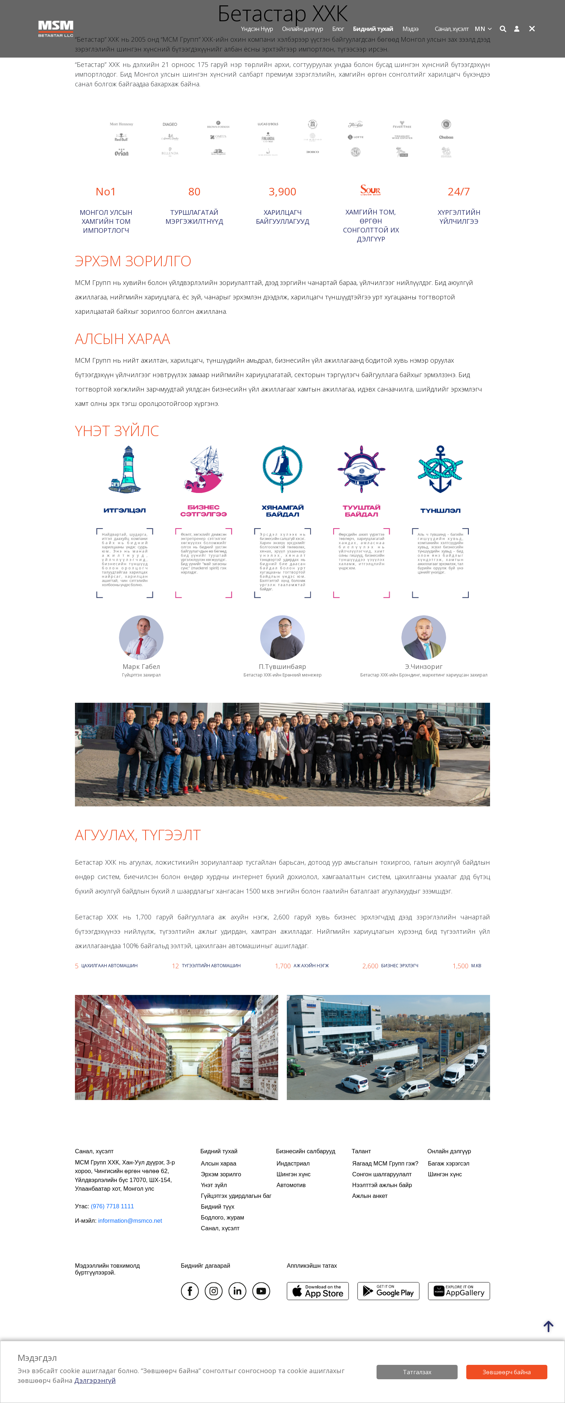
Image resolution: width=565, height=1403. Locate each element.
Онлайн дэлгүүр (302, 29)
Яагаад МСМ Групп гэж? (385, 1163)
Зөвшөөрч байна (507, 1372)
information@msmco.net (130, 1220)
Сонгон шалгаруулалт (382, 1174)
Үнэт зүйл (214, 1185)
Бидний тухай (373, 29)
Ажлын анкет (370, 1195)
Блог (338, 29)
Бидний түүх (218, 1206)
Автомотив (291, 1185)
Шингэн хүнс (294, 1174)
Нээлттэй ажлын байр (382, 1185)
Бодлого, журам (222, 1217)
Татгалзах (417, 1372)
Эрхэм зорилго (221, 1174)
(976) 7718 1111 (112, 1206)
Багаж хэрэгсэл (449, 1163)
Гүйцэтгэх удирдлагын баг (236, 1195)
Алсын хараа (218, 1163)
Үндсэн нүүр (257, 29)
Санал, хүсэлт (452, 29)
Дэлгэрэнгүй (95, 1380)
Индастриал (293, 1163)
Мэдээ (410, 29)
